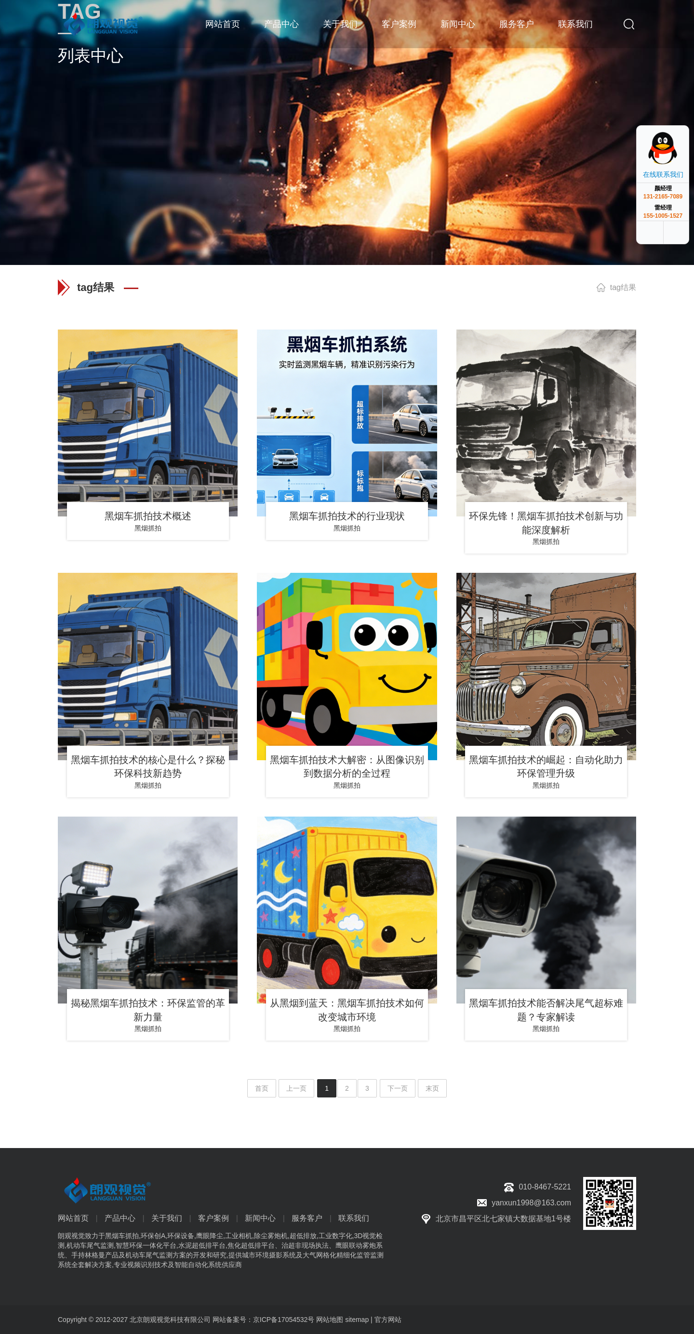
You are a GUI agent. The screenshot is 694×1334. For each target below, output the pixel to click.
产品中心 (281, 24)
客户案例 (399, 24)
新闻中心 (457, 24)
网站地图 (329, 1319)
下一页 (397, 1088)
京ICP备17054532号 (284, 1319)
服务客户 (516, 24)
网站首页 (222, 24)
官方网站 (387, 1319)
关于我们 (340, 24)
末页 (432, 1088)
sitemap (357, 1319)
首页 (261, 1088)
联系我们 (575, 24)
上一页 (296, 1088)
